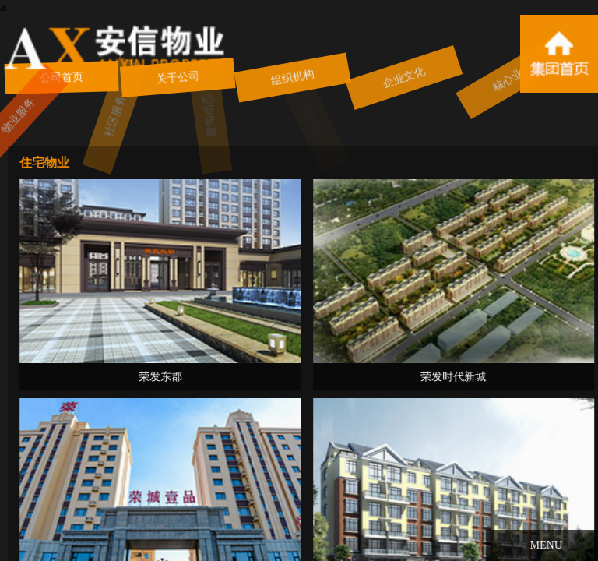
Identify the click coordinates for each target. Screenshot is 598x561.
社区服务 (93, 116)
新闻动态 (194, 116)
